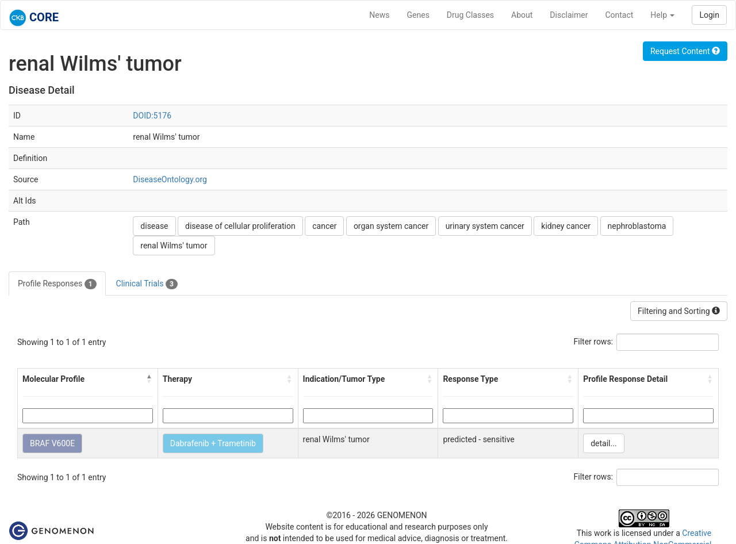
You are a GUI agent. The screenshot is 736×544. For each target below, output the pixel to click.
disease (154, 226)
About (521, 15)
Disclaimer (569, 15)
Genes (418, 15)
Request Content (685, 51)
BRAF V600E (52, 443)
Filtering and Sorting (679, 311)
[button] (149, 379)
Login (709, 15)
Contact (619, 15)
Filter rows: (594, 341)
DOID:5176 (152, 115)
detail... (603, 443)
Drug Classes (470, 15)
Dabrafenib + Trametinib (213, 443)
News (379, 15)
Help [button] (662, 15)
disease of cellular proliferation (240, 226)
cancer (324, 226)
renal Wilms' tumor (173, 245)
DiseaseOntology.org (170, 179)
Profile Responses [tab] (57, 284)
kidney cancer (566, 226)
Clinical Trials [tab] (147, 284)
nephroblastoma (637, 226)
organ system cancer (391, 226)
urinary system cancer (485, 226)
